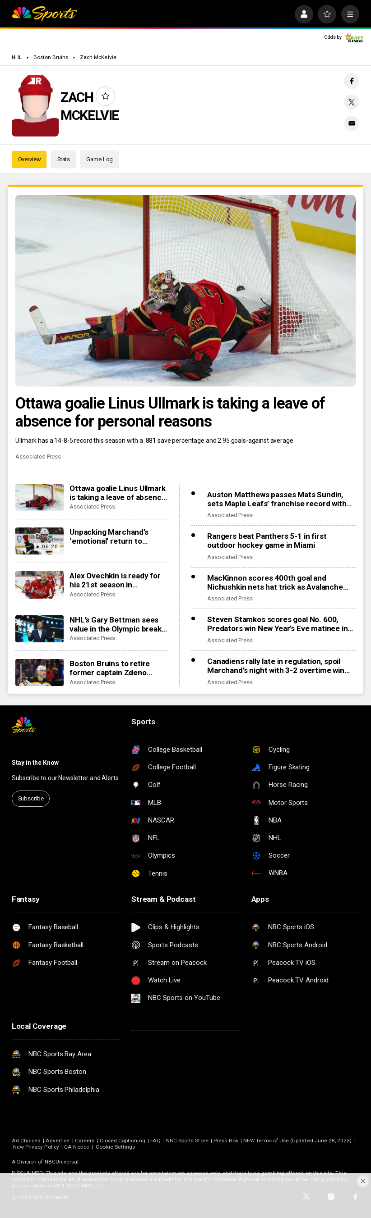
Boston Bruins (51, 57)
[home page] (45, 14)
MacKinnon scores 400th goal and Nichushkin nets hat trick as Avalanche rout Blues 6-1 (275, 582)
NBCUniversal (62, 1162)
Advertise (58, 1140)
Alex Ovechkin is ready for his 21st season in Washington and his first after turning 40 (115, 580)
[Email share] (351, 123)
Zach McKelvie (98, 57)
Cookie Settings (115, 1147)
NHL (17, 57)
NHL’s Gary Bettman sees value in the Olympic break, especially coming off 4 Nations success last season (116, 624)
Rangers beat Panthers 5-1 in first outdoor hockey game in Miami (266, 541)
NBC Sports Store (187, 1140)
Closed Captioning (122, 1140)
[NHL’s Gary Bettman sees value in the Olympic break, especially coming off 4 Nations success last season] (39, 628)
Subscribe (31, 798)
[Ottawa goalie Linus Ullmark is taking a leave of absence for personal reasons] (185, 290)
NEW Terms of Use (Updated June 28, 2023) (297, 1140)
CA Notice (76, 1147)
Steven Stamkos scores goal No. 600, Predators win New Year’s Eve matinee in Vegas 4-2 (277, 624)
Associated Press (38, 456)
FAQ (155, 1140)
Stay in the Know (35, 762)
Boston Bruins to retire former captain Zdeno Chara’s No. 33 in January (114, 668)
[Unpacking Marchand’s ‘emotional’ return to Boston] (39, 540)
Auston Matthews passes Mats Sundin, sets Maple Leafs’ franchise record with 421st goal (276, 499)
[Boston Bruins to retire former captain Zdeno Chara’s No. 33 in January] (39, 672)
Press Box (225, 1140)
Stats (63, 159)
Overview (29, 159)
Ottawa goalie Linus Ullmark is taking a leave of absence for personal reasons (170, 412)
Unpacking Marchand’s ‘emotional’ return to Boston (109, 536)
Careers (84, 1140)
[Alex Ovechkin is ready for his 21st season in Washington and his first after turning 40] (39, 584)
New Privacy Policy (36, 1147)
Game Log (99, 159)
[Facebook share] (351, 81)
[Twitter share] (351, 102)
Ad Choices (26, 1140)
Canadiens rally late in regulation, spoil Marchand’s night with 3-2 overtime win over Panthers (275, 666)
